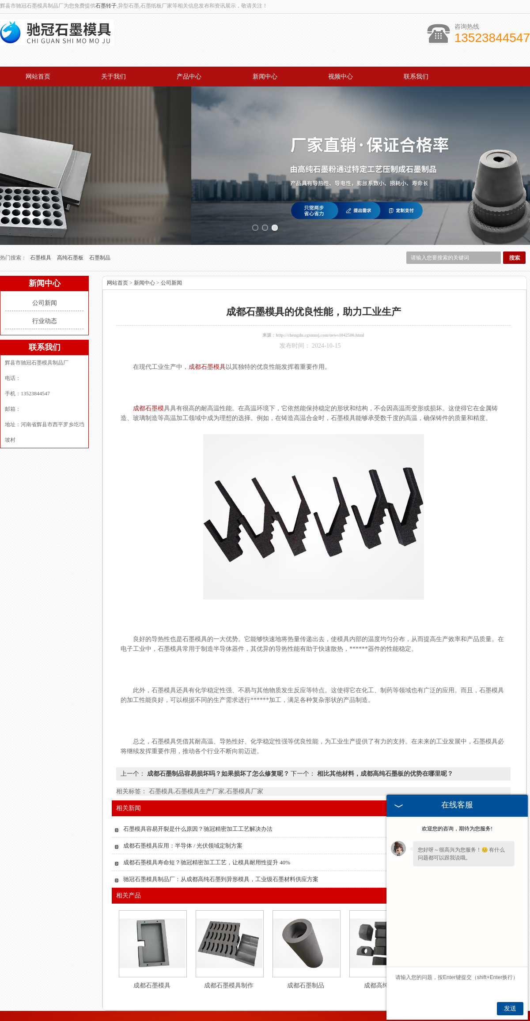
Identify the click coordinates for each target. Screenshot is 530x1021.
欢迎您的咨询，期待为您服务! (457, 829)
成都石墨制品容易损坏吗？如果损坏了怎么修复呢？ (218, 747)
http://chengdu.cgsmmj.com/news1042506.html (320, 308)
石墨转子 (106, 6)
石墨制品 (99, 231)
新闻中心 (265, 76)
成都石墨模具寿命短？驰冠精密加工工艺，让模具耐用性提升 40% (206, 836)
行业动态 (44, 294)
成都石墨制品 (305, 959)
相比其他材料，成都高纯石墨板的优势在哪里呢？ (384, 747)
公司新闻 (44, 276)
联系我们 (416, 76)
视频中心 (340, 76)
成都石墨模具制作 (229, 959)
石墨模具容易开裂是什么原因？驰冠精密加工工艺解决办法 (198, 802)
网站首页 (38, 76)
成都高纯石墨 (382, 959)
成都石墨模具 (151, 959)
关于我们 (113, 76)
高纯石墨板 (71, 231)
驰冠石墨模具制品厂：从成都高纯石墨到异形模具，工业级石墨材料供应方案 (220, 852)
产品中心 (189, 76)
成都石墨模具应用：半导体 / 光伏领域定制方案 (182, 819)
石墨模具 (41, 231)
